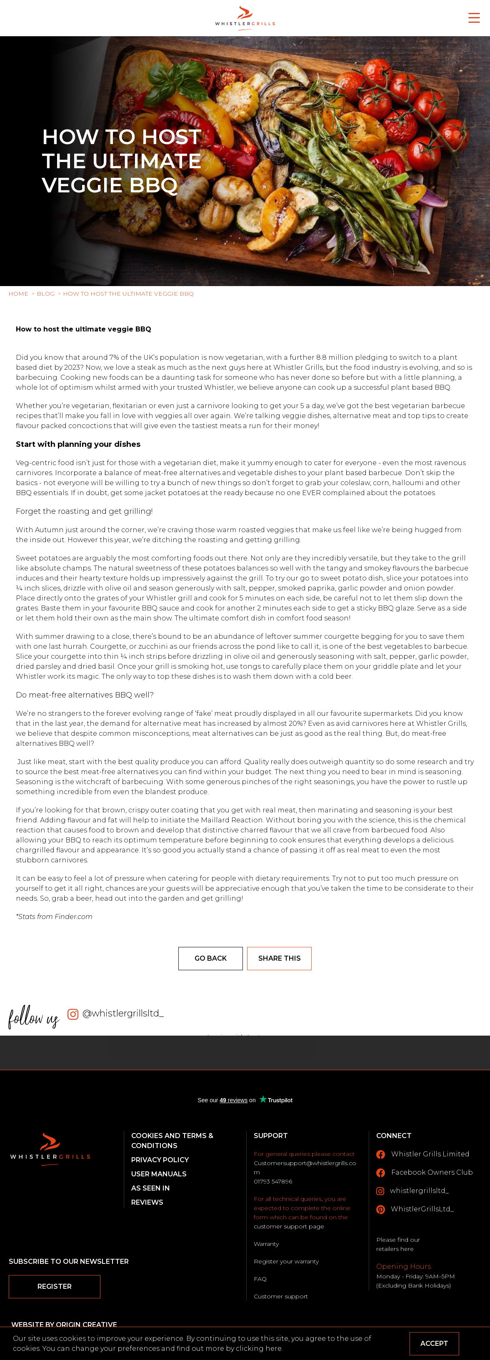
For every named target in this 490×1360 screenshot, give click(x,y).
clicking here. (259, 1349)
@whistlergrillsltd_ (123, 1013)
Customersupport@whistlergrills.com (305, 1167)
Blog (46, 293)
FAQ (260, 1279)
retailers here (395, 1249)
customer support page (289, 1226)
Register (55, 1286)
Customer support (281, 1296)
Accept (434, 1344)
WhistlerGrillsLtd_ (415, 1209)
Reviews (147, 1202)
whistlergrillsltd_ (412, 1191)
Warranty (266, 1244)
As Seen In (150, 1188)
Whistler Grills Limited (423, 1154)
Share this (279, 958)
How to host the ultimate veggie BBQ (128, 293)
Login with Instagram (245, 1037)
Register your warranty (286, 1261)
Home (18, 293)
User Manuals (159, 1174)
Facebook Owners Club (424, 1173)
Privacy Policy (160, 1160)
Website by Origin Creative (64, 1325)
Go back (211, 958)
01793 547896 (273, 1181)
